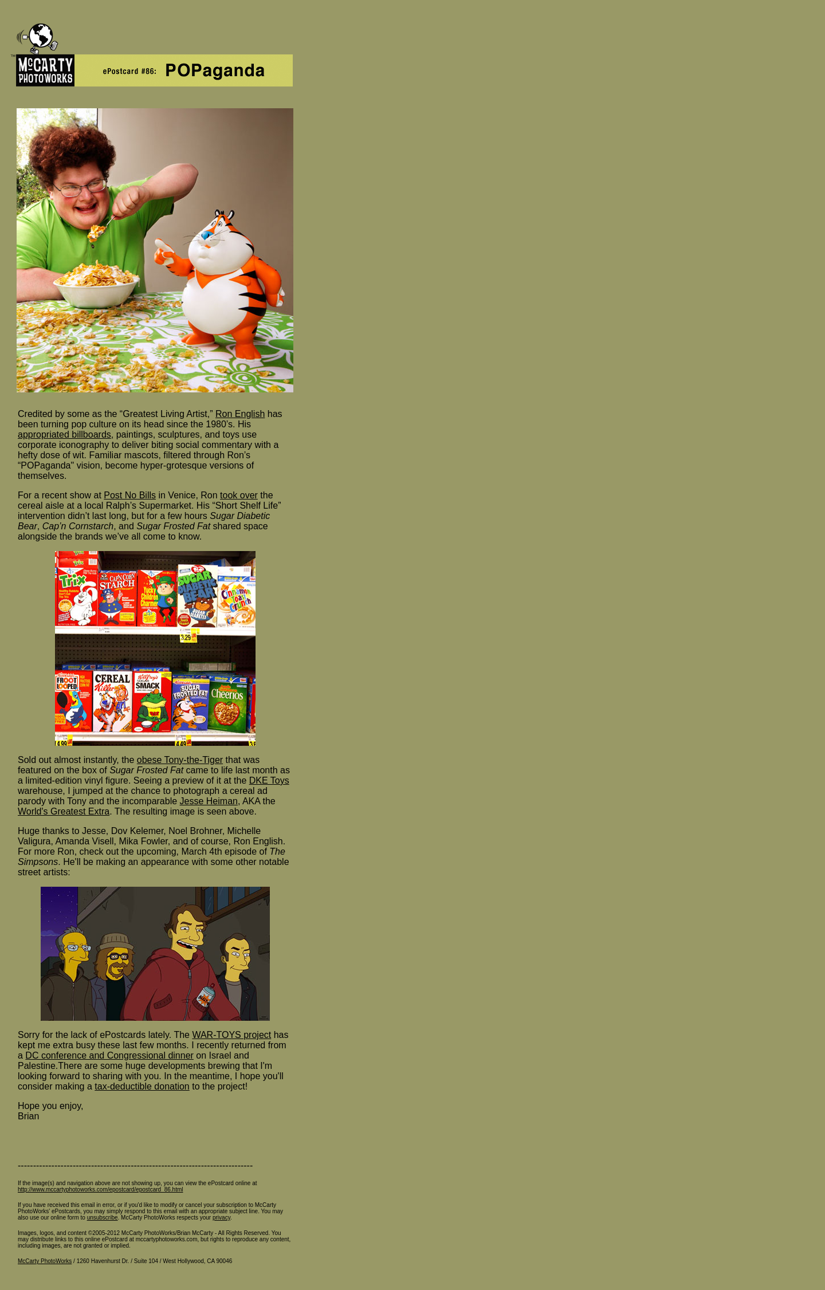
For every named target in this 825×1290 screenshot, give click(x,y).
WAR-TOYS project (231, 1035)
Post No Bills (130, 495)
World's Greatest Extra (63, 811)
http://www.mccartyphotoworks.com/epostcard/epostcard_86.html (100, 1189)
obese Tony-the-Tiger (180, 760)
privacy (221, 1217)
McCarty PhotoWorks (45, 1261)
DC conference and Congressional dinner (109, 1055)
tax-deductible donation (142, 1086)
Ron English (240, 414)
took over (239, 495)
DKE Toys (269, 780)
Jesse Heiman (209, 801)
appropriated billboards (64, 434)
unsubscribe (102, 1217)
